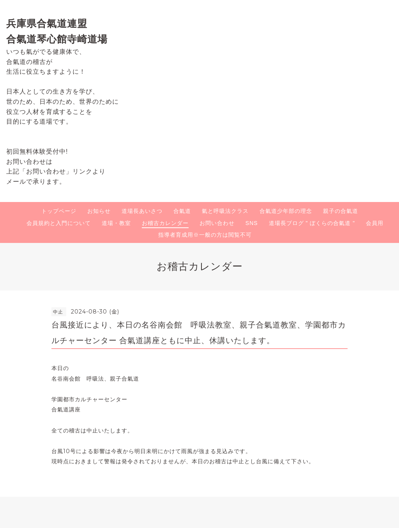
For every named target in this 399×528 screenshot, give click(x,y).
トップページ (58, 211)
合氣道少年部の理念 (286, 211)
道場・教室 (116, 223)
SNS (251, 223)
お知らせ (99, 211)
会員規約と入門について (58, 223)
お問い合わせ (217, 223)
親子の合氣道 (340, 211)
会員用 (374, 223)
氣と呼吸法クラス (225, 211)
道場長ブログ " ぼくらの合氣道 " (312, 223)
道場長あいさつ (142, 211)
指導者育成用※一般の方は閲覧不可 (205, 235)
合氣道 (182, 211)
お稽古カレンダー (165, 223)
